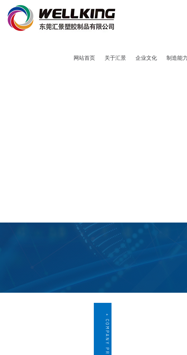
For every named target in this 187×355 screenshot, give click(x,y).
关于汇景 (115, 58)
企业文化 (146, 58)
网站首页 (84, 58)
